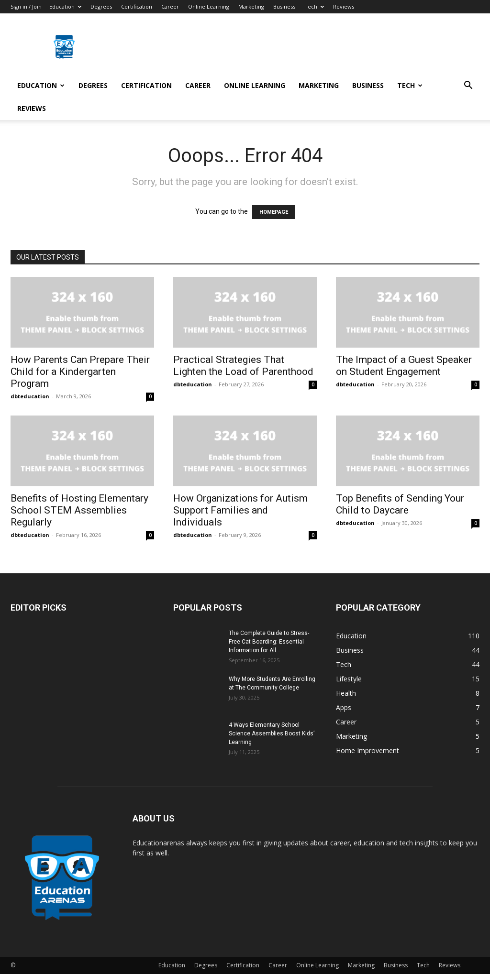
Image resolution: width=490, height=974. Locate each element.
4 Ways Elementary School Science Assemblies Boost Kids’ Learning (271, 733)
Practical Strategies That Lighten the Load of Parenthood (243, 365)
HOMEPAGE (273, 212)
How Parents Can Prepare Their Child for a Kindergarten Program (80, 371)
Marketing (251, 6)
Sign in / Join (26, 6)
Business (284, 6)
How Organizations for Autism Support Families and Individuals (240, 510)
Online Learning (208, 6)
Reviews (343, 6)
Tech (314, 6)
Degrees (101, 6)
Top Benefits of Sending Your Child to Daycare (400, 504)
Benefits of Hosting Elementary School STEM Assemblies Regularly (79, 510)
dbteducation (30, 396)
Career (170, 6)
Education (65, 6)
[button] (468, 86)
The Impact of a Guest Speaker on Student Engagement (404, 365)
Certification (136, 6)
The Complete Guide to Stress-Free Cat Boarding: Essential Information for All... (269, 642)
